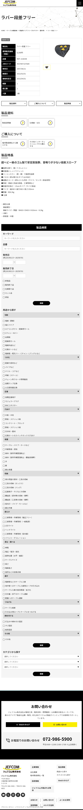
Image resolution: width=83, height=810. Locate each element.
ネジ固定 (7, 626)
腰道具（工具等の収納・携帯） (16, 500)
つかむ (7, 358)
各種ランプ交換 (10, 384)
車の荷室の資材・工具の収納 (15, 480)
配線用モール (9, 342)
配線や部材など (10, 363)
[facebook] (16, 799)
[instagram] (12, 799)
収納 (6, 474)
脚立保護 (7, 470)
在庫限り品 (8, 289)
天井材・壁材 (9, 432)
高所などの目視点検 (12, 572)
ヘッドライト (9, 530)
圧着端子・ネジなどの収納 (14, 492)
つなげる (8, 602)
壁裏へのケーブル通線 (12, 599)
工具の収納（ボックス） (13, 484)
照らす (7, 512)
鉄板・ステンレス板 (12, 420)
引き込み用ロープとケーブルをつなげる (19, 612)
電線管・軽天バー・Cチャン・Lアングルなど (21, 354)
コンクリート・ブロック (13, 424)
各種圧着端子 (9, 398)
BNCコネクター (10, 406)
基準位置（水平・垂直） (13, 556)
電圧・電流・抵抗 (11, 552)
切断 (6, 315)
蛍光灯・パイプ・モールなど (15, 504)
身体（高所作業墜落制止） (14, 454)
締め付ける (9, 616)
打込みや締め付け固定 (12, 622)
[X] (7, 799)
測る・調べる (10, 542)
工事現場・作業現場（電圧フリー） (18, 518)
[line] (20, 799)
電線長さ (7, 568)
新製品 (6, 281)
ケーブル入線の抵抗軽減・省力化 (17, 590)
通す (6, 576)
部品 (6, 298)
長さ (6, 564)
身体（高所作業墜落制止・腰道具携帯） (19, 458)
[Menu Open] (80, 3)
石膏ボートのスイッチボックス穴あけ (19, 436)
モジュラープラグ (11, 402)
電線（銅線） (9, 321)
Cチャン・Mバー (10, 333)
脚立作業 (7, 508)
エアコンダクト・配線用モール (16, 329)
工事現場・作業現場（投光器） (16, 534)
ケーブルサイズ (10, 560)
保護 (6, 440)
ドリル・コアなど (11, 372)
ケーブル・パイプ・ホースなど (16, 446)
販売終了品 (8, 285)
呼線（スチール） (11, 376)
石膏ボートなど (10, 350)
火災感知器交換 (10, 388)
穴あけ (7, 409)
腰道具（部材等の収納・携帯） (16, 496)
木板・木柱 (8, 415)
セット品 (7, 293)
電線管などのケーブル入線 (14, 582)
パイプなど (8, 368)
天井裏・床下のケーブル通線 (15, 594)
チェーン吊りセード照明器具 (15, 380)
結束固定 (7, 630)
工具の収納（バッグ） (12, 488)
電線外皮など (9, 346)
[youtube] (3, 799)
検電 (6, 548)
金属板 (6, 338)
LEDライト (8, 526)
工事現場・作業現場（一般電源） (17, 522)
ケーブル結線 (9, 608)
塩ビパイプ (8, 325)
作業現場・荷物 (10, 450)
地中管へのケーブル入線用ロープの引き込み (21, 586)
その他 (7, 634)
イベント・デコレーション (14, 538)
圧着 (6, 392)
